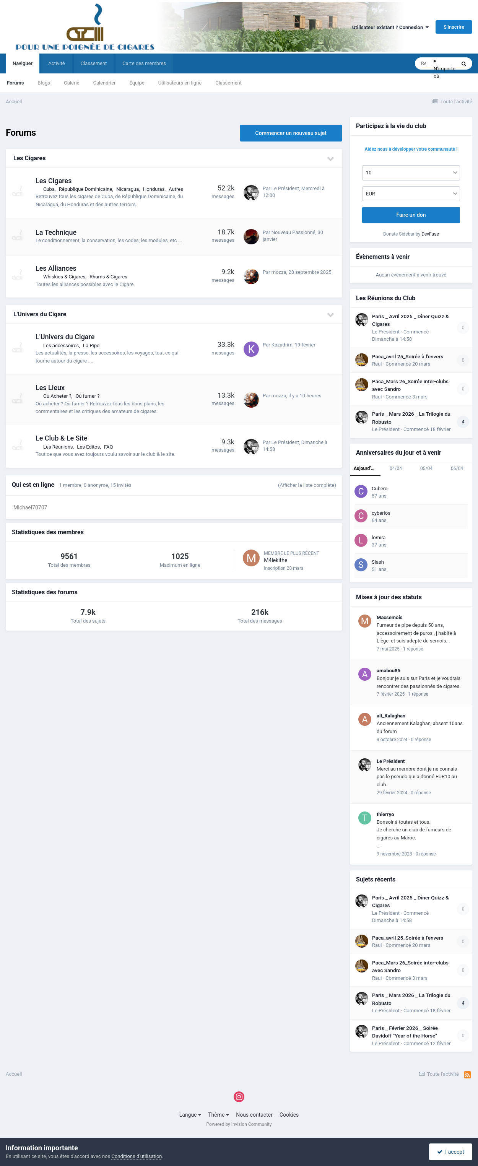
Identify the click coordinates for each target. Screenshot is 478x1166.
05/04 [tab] (426, 468)
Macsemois (390, 617)
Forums (15, 83)
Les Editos (88, 447)
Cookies (289, 1115)
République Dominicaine (85, 189)
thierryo (385, 814)
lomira (378, 537)
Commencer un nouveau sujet (291, 133)
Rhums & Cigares (108, 277)
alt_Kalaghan (391, 716)
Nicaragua (127, 189)
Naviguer (23, 66)
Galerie (71, 83)
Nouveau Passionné (293, 232)
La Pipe (91, 345)
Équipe (136, 83)
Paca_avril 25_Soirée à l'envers (407, 356)
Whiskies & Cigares (64, 277)
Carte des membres (144, 63)
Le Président (285, 188)
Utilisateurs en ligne (180, 83)
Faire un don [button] (411, 215)
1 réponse (413, 649)
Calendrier (104, 83)
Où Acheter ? (57, 396)
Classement (228, 83)
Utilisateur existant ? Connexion (390, 27)
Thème (218, 1115)
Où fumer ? (87, 396)
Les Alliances (56, 268)
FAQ (108, 447)
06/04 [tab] (457, 468)
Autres (176, 189)
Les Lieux (50, 388)
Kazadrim (282, 345)
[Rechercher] (424, 63)
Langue (190, 1115)
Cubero (380, 488)
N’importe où (444, 72)
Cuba (49, 189)
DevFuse (430, 234)
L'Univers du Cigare (39, 314)
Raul (377, 364)
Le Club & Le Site (62, 438)
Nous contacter (254, 1115)
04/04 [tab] (396, 468)
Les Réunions (58, 447)
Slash (378, 562)
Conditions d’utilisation (136, 1156)
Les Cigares (29, 158)
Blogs (43, 83)
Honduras (153, 189)
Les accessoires (61, 345)
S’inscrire (454, 27)
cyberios (381, 513)
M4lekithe (275, 560)
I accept (450, 1152)
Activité (56, 63)
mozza (279, 272)
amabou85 (388, 670)
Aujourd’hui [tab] (365, 468)
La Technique (56, 232)
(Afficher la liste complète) (307, 485)
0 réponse (421, 739)
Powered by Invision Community (239, 1124)
